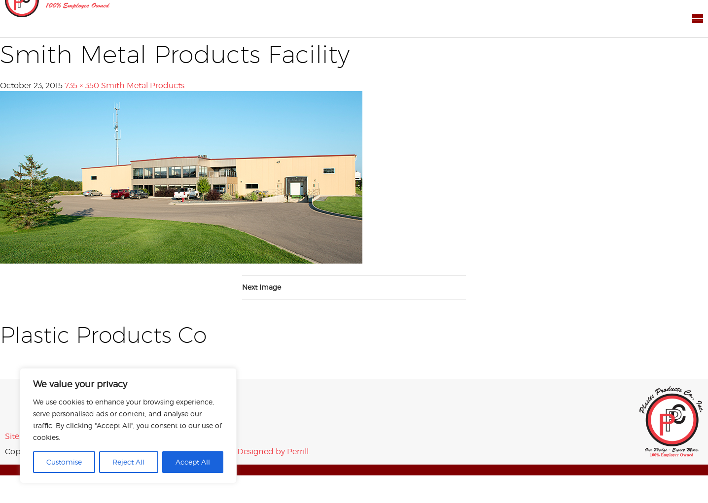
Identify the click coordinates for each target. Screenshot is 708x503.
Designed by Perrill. (273, 451)
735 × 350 (82, 85)
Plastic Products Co (671, 421)
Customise (64, 462)
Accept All (193, 462)
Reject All (128, 462)
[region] (128, 425)
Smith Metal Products (142, 85)
